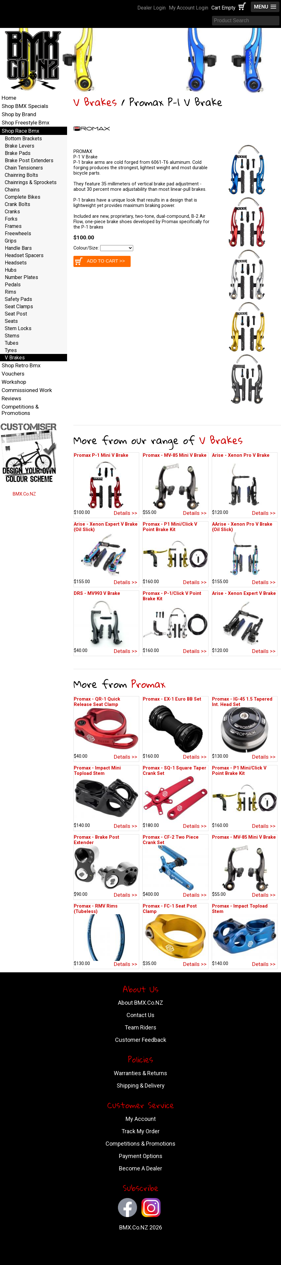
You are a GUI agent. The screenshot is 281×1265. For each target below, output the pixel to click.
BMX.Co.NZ (24, 494)
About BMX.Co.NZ (140, 1002)
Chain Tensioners (24, 168)
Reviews (11, 398)
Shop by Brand (19, 114)
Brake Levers (19, 146)
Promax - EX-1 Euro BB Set (172, 699)
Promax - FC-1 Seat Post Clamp (170, 908)
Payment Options (140, 1156)
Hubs (11, 270)
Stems (12, 336)
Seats (11, 321)
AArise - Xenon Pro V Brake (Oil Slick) (242, 527)
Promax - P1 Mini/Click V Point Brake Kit (170, 527)
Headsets (16, 263)
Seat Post (16, 314)
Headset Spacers (24, 255)
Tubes (11, 343)
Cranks (12, 212)
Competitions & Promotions (20, 409)
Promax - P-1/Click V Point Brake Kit (172, 596)
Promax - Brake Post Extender (96, 840)
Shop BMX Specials (25, 106)
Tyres (11, 350)
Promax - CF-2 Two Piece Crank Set (171, 840)
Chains (12, 190)
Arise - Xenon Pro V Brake (241, 455)
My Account (141, 1118)
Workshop (14, 382)
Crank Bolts (17, 204)
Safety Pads (18, 299)
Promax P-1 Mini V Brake (101, 455)
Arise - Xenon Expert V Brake (244, 593)
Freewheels (18, 233)
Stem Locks (18, 328)
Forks (11, 219)
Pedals (13, 285)
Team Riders (140, 1027)
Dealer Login (151, 8)
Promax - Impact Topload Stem (240, 908)
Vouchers (13, 373)
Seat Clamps (19, 306)
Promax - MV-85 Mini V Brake (175, 455)
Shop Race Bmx (20, 131)
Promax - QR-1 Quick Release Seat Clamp (97, 701)
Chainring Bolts (21, 175)
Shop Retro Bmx (21, 365)
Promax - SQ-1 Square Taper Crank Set (174, 770)
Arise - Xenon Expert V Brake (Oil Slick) (106, 527)
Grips (11, 241)
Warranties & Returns (140, 1073)
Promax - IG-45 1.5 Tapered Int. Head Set (242, 701)
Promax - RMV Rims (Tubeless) (96, 908)
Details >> (125, 513)
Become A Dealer (140, 1168)
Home (9, 98)
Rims (10, 292)
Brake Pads (18, 153)
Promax (148, 684)
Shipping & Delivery (141, 1085)
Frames (13, 226)
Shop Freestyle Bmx (26, 122)
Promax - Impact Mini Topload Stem (97, 770)
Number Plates (21, 277)
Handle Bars (18, 248)
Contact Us (140, 1015)
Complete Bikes (22, 197)
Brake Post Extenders (29, 160)
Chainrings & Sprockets (31, 182)
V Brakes (95, 102)
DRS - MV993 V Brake (97, 593)
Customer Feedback (140, 1039)
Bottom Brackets (23, 139)
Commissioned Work (27, 390)
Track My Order (140, 1131)
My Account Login (188, 8)
